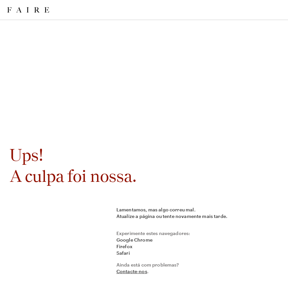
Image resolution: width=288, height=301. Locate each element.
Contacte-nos (131, 271)
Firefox (124, 246)
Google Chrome (134, 240)
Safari (123, 253)
